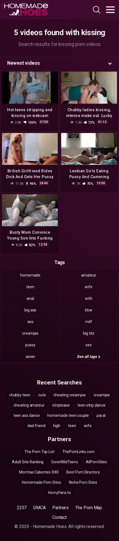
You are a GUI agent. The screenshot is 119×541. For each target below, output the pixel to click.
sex (89, 345)
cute (42, 395)
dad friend (36, 425)
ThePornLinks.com (78, 451)
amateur (88, 275)
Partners (60, 507)
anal (30, 298)
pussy (30, 345)
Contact (59, 517)
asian (30, 356)
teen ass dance (27, 415)
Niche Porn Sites (83, 482)
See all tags (88, 356)
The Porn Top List (39, 451)
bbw (88, 310)
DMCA (39, 507)
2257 (22, 507)
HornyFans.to (59, 492)
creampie (30, 333)
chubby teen (19, 395)
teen (30, 287)
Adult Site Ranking (28, 462)
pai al (101, 415)
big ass (30, 310)
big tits (88, 333)
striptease (61, 405)
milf (88, 321)
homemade (30, 275)
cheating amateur (29, 405)
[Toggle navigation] (110, 9)
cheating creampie (69, 395)
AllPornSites (96, 462)
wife (88, 287)
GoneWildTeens (64, 462)
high (57, 425)
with (88, 298)
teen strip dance (91, 405)
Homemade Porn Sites (41, 482)
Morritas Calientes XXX (39, 472)
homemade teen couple (68, 415)
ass (30, 321)
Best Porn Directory (83, 472)
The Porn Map (88, 507)
